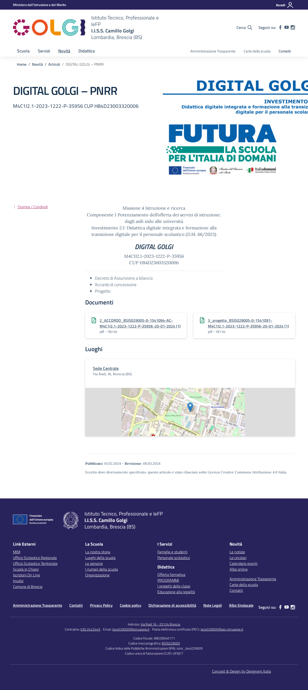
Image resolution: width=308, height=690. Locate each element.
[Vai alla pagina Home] (21, 64)
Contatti (285, 51)
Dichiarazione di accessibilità (172, 605)
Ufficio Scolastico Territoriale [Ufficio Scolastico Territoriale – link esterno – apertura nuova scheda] (35, 563)
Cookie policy (130, 605)
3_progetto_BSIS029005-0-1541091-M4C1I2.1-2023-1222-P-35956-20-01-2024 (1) (248, 323)
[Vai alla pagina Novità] (37, 64)
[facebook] (280, 27)
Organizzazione (97, 575)
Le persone (94, 563)
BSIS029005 (171, 643)
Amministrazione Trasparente (213, 51)
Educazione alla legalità (176, 592)
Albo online (239, 569)
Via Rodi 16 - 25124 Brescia (160, 624)
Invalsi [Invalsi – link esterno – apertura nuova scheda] (18, 581)
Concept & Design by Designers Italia (241, 671)
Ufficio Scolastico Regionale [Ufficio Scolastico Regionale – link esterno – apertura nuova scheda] (35, 558)
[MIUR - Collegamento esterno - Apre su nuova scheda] (39, 4)
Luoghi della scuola (100, 558)
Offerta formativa (171, 574)
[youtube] (286, 27)
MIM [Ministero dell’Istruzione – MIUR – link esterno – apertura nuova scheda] (16, 552)
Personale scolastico (173, 558)
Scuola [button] (23, 51)
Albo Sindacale (241, 605)
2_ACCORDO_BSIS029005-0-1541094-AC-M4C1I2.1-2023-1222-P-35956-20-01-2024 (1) (140, 323)
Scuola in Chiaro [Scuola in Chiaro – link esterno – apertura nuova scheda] (25, 569)
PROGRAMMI (168, 580)
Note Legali (212, 605)
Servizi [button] (44, 51)
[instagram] (293, 27)
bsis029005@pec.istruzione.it (222, 629)
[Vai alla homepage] (49, 27)
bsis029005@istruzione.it (130, 629)
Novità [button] (64, 51)
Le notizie (237, 552)
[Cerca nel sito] (244, 27)
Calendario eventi (243, 563)
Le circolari (238, 558)
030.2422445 (90, 629)
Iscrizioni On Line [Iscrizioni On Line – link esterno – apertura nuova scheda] (26, 575)
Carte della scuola (257, 51)
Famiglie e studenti (172, 552)
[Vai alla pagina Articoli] (54, 64)
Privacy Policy (101, 605)
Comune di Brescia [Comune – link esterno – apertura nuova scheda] (27, 586)
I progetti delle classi (173, 586)
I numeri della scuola (101, 569)
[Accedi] (285, 5)
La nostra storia (97, 552)
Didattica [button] (86, 51)
